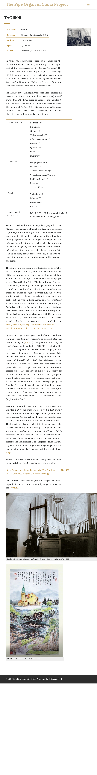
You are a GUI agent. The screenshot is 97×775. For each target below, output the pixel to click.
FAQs (8, 452)
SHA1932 (28, 342)
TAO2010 (14, 488)
